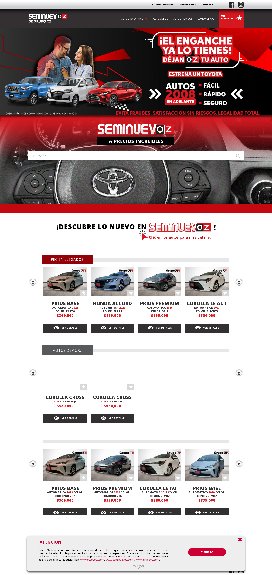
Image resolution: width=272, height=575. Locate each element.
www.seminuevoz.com (119, 559)
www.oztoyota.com (92, 559)
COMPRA (163, 4)
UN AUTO (168, 4)
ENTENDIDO (207, 552)
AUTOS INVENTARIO (134, 18)
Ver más (139, 565)
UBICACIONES (188, 4)
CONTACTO (208, 4)
